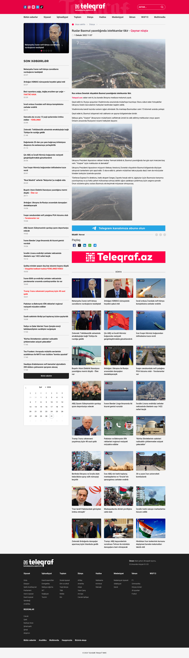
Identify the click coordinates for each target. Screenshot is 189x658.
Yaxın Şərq (82, 590)
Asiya (80, 587)
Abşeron (27, 633)
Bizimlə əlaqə (80, 640)
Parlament (27, 590)
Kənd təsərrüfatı (48, 580)
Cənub (26, 616)
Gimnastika (136, 584)
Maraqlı (98, 587)
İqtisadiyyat (62, 17)
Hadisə (102, 17)
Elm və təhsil (64, 584)
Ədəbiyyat (117, 584)
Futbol (134, 594)
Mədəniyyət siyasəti (121, 580)
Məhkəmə (99, 580)
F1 (133, 580)
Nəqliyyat (45, 594)
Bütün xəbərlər (31, 17)
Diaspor (26, 584)
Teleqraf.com (77, 98)
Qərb (25, 620)
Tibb (61, 590)
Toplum (77, 17)
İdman (132, 17)
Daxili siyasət (28, 597)
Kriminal (99, 584)
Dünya (90, 17)
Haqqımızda (67, 640)
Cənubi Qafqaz (83, 597)
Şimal (26, 630)
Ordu (25, 580)
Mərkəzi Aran (28, 623)
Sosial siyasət (65, 580)
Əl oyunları (136, 590)
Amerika (81, 584)
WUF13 (144, 17)
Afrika (80, 580)
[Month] (42, 387)
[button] (41, 50)
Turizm (44, 597)
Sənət (116, 587)
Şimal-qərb (28, 626)
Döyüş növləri (137, 587)
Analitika (27, 604)
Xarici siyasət (29, 594)
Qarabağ (27, 600)
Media (62, 594)
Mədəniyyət (117, 17)
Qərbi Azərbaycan (30, 587)
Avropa (80, 594)
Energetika (46, 584)
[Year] (50, 387)
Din (61, 597)
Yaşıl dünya (64, 587)
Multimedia (159, 17)
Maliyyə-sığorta (47, 587)
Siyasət (47, 17)
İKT (43, 590)
